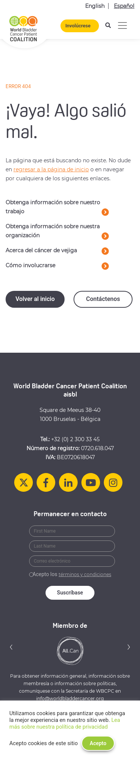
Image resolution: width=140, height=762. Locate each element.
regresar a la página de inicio (51, 169)
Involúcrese (77, 25)
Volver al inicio (35, 298)
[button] (11, 647)
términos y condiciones (85, 574)
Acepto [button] (98, 743)
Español (124, 6)
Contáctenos (103, 298)
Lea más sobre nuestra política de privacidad (64, 723)
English (95, 6)
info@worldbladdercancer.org (70, 698)
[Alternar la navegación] (122, 25)
